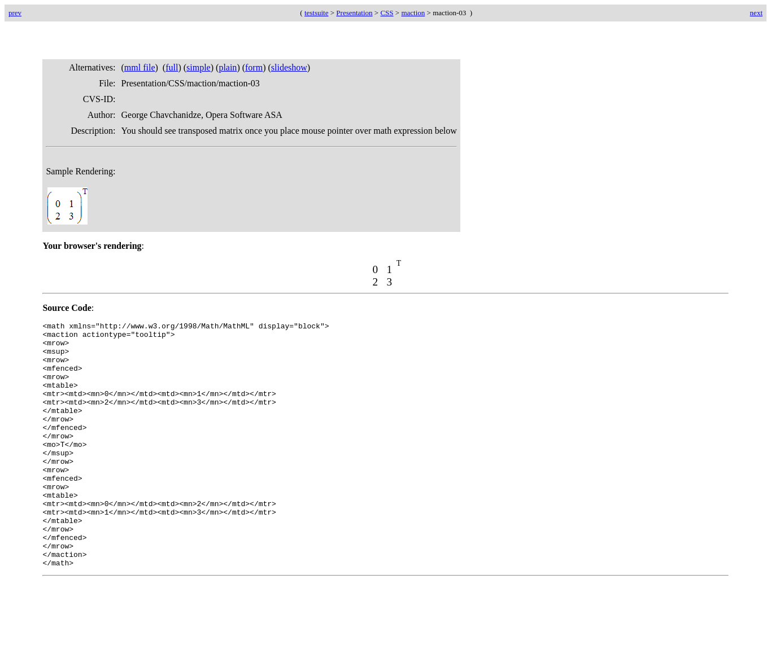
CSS (386, 12)
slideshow (289, 67)
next (756, 12)
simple (198, 67)
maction (413, 12)
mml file (139, 67)
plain (228, 67)
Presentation (354, 12)
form (254, 67)
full (171, 67)
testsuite (316, 12)
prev (14, 12)
